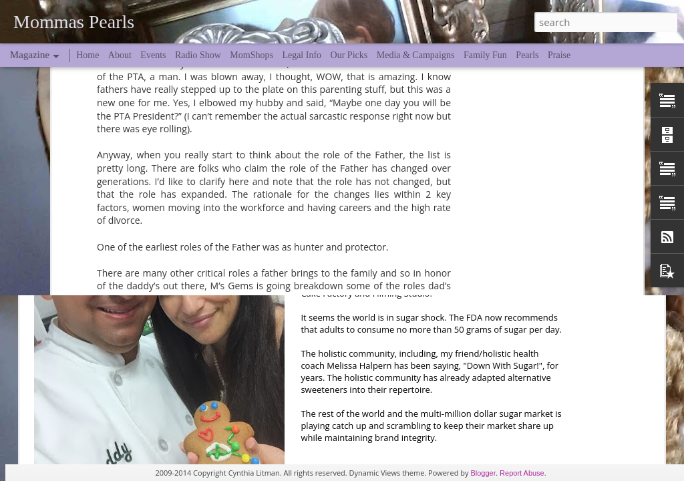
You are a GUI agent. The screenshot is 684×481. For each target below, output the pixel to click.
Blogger (483, 473)
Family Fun (485, 55)
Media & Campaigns (416, 55)
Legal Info (301, 55)
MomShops (251, 55)
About (120, 55)
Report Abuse (522, 473)
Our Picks (349, 55)
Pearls (527, 55)
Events (153, 55)
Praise (559, 55)
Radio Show (198, 55)
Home (87, 55)
